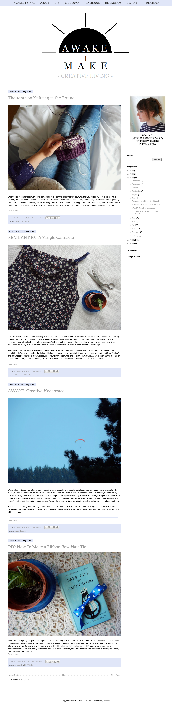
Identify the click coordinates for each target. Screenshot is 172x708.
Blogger (107, 701)
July (134, 198)
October (135, 188)
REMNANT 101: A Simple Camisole (41, 237)
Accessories (19, 665)
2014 (132, 240)
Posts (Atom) (24, 679)
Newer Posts (14, 675)
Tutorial (37, 375)
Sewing (31, 375)
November (136, 184)
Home (64, 675)
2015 (132, 178)
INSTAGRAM (113, 2)
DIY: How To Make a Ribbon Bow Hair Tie (47, 547)
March (134, 229)
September (136, 191)
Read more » (13, 211)
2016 (132, 174)
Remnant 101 (23, 375)
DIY (57, 2)
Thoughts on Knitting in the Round (41, 98)
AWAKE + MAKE (24, 2)
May (134, 222)
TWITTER (132, 2)
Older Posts (115, 675)
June (134, 218)
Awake (17, 531)
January (135, 236)
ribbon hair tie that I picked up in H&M (72, 646)
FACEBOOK (93, 2)
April (134, 225)
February (136, 232)
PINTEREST (152, 2)
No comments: (37, 218)
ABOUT (44, 2)
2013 (132, 243)
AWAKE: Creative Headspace (36, 390)
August (135, 195)
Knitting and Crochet (22, 221)
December (136, 181)
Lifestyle (23, 531)
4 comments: (36, 371)
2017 (132, 171)
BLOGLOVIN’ (72, 2)
